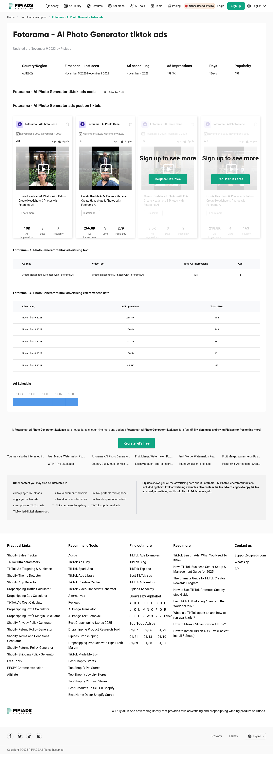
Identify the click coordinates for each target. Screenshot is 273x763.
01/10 (162, 637)
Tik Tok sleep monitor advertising (111, 499)
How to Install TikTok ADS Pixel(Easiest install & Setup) (200, 633)
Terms (233, 736)
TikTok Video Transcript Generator (92, 589)
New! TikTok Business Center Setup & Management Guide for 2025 (199, 569)
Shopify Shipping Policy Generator (31, 654)
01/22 (162, 630)
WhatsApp (242, 562)
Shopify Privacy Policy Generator (30, 623)
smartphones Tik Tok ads (28, 505)
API (237, 569)
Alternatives (76, 596)
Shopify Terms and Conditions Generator (28, 638)
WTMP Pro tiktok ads (61, 463)
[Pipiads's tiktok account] (29, 736)
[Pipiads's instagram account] (39, 736)
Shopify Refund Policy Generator (29, 629)
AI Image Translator (82, 609)
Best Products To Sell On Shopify (91, 688)
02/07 (134, 630)
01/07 (162, 643)
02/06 (148, 630)
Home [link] (11, 17)
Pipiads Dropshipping (83, 636)
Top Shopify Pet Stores (84, 668)
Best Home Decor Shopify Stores (91, 695)
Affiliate (12, 674)
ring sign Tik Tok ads (25, 499)
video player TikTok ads (27, 493)
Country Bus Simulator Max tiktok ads (113, 463)
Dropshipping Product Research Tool (93, 629)
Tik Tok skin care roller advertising (71, 499)
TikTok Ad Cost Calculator (25, 602)
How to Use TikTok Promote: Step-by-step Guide (199, 592)
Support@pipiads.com (250, 555)
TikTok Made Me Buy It (84, 654)
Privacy (216, 736)
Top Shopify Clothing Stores (87, 681)
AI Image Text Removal (84, 616)
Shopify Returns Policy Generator (30, 648)
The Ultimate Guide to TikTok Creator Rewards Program (199, 580)
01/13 (148, 637)
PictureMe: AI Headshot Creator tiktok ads (244, 463)
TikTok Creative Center (84, 582)
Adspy (72, 555)
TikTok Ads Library (81, 575)
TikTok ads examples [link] (33, 17)
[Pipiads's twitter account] (20, 736)
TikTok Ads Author (142, 582)
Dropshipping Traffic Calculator (28, 589)
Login (220, 6)
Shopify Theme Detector (24, 575)
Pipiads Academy (142, 589)
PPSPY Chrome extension (25, 668)
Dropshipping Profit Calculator (28, 609)
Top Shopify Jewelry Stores (87, 674)
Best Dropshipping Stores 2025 (90, 623)
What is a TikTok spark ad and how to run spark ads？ (199, 615)
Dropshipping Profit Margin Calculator (33, 616)
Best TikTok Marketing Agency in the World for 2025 (198, 603)
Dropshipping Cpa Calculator (27, 596)
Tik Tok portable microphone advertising (111, 493)
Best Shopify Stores (82, 661)
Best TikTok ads (141, 575)
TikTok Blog (138, 562)
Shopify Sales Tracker (22, 555)
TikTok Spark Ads (80, 569)
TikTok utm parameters (23, 562)
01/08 (148, 643)
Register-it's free (168, 179)
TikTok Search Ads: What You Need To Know (200, 557)
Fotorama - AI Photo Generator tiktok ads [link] (77, 17)
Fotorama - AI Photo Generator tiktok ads (113, 456)
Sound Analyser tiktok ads (194, 463)
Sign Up (236, 6)
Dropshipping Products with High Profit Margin (95, 645)
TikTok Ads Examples (145, 555)
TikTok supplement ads (105, 505)
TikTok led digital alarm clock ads (32, 511)
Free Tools (14, 661)
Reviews (74, 602)
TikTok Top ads (140, 569)
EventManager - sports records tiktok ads (157, 463)
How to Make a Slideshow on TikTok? (199, 624)
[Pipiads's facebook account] (10, 736)
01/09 (134, 643)
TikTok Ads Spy (79, 562)
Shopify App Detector (22, 582)
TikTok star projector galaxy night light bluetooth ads (71, 505)
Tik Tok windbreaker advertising (71, 493)
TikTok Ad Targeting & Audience (29, 569)
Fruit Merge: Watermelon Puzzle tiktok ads (69, 456)
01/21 (134, 637)
